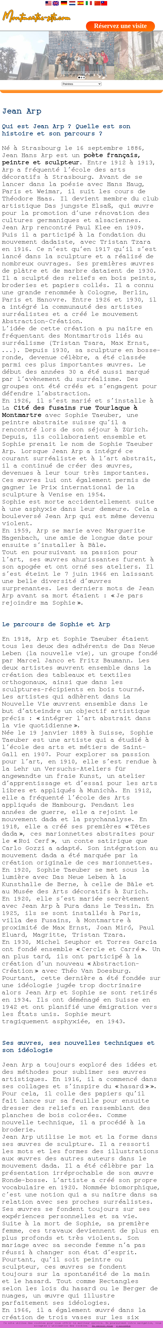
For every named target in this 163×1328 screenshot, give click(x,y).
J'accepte (123, 1325)
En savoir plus (102, 1325)
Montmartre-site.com (35, 18)
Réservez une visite (120, 26)
